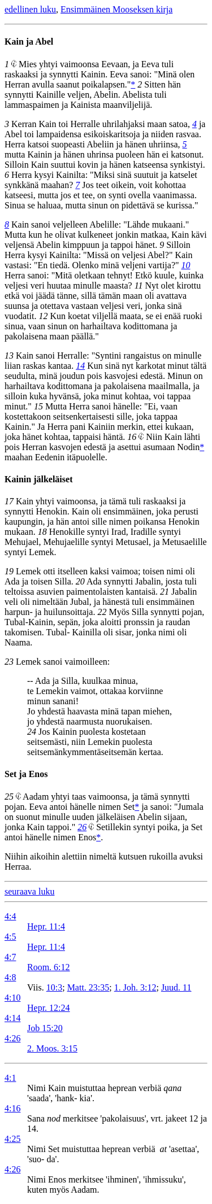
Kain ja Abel (29, 41)
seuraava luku (29, 891)
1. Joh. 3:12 (135, 987)
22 (101, 612)
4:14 (12, 1018)
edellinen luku (30, 9)
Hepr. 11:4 (46, 926)
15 (38, 406)
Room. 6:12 (48, 967)
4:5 (10, 936)
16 (131, 437)
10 (186, 265)
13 (9, 355)
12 (42, 316)
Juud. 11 (176, 987)
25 (9, 796)
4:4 (10, 916)
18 (42, 531)
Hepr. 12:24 (48, 1008)
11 (139, 285)
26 (81, 827)
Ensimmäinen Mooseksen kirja (116, 9)
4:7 (10, 957)
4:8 (10, 977)
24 (31, 731)
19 (9, 571)
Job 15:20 (45, 1028)
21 (164, 591)
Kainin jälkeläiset (38, 479)
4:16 (12, 1108)
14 (80, 365)
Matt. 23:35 (88, 987)
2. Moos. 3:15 (52, 1048)
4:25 (12, 1139)
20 (80, 581)
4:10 (12, 997)
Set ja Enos (26, 774)
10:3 (54, 987)
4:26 (12, 1038)
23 (9, 661)
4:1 (10, 1078)
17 (9, 501)
